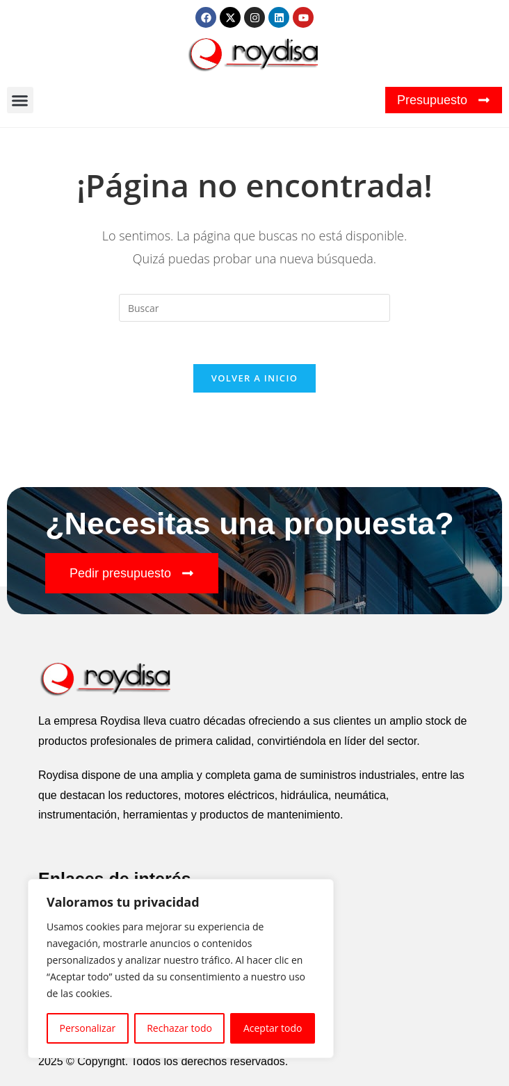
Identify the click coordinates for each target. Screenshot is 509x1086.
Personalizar (88, 1028)
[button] (20, 100)
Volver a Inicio (254, 378)
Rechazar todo (179, 1028)
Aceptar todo (272, 1028)
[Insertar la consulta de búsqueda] (254, 308)
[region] (181, 968)
